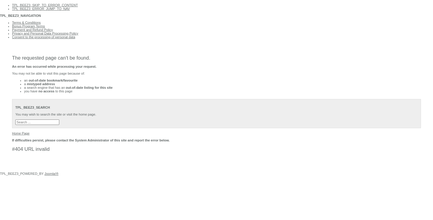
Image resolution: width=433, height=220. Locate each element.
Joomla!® (52, 173)
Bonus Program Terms (28, 26)
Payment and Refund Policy (32, 30)
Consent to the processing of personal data (43, 37)
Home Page (20, 133)
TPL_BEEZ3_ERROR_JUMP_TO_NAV (41, 9)
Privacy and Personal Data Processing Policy (45, 33)
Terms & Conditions (26, 22)
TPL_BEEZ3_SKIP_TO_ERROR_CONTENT (45, 5)
